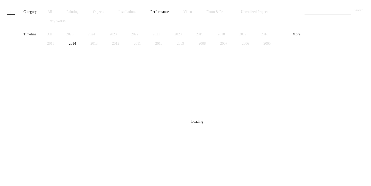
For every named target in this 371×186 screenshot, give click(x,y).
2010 (159, 43)
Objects (98, 12)
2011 (137, 43)
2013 (94, 43)
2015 (50, 43)
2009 (180, 43)
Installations (127, 12)
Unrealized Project (254, 12)
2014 (72, 43)
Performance (159, 12)
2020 (178, 34)
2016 (264, 34)
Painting (72, 12)
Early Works (56, 21)
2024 (91, 34)
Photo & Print (216, 12)
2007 (223, 43)
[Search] (328, 10)
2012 (115, 43)
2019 (199, 34)
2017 (243, 34)
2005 (267, 43)
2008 (202, 43)
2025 (69, 34)
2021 (156, 34)
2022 (134, 34)
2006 (245, 43)
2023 (113, 34)
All (49, 12)
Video (187, 12)
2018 (221, 34)
